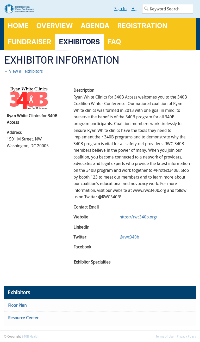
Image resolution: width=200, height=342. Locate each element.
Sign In (120, 8)
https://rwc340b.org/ (138, 217)
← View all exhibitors (23, 71)
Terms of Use (164, 336)
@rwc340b (129, 237)
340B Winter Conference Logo (52, 9)
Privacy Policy (186, 336)
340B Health (30, 336)
